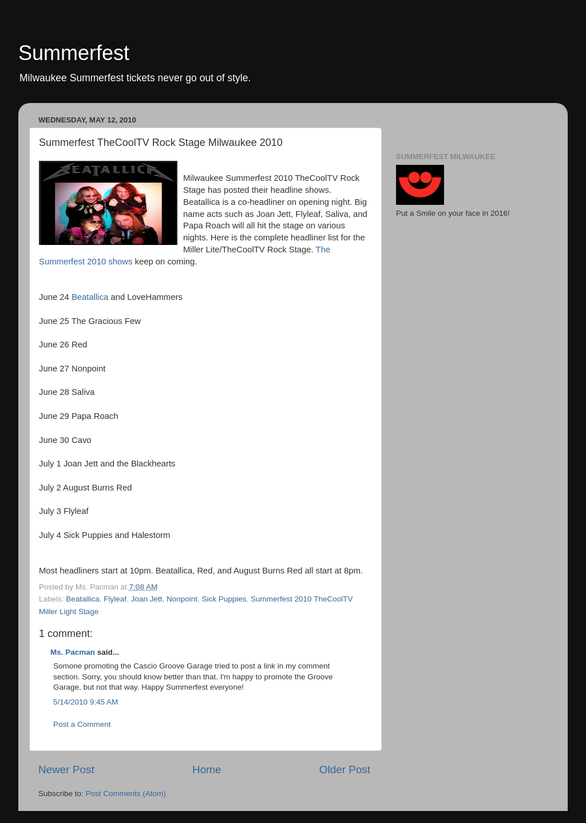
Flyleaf (115, 599)
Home (206, 769)
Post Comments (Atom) (126, 793)
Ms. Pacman (72, 652)
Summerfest (73, 53)
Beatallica (90, 297)
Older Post (344, 769)
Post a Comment (82, 724)
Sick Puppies (224, 599)
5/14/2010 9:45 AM (85, 702)
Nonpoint (182, 599)
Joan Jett (147, 599)
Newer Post (66, 769)
